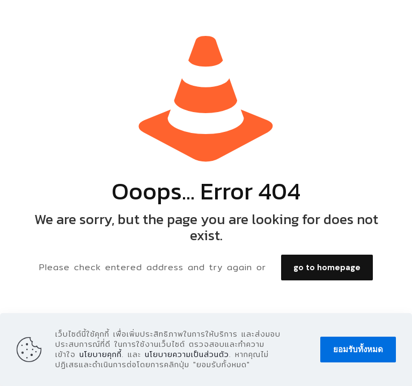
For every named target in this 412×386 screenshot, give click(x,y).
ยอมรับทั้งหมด (358, 349)
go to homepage (326, 267)
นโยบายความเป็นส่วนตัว (187, 354)
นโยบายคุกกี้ (100, 354)
